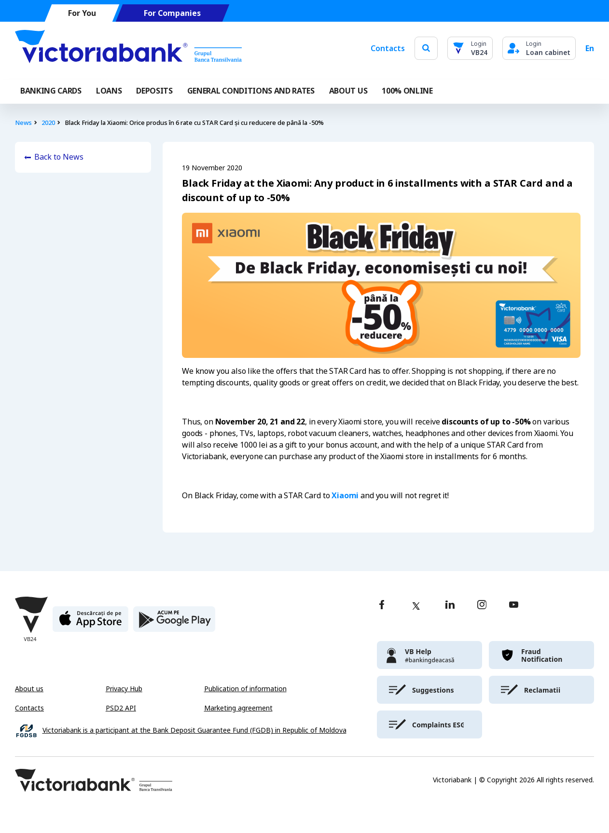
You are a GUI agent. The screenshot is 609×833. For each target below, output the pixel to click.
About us (29, 689)
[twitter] (416, 606)
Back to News (58, 157)
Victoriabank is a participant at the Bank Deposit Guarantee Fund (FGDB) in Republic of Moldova (194, 730)
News (23, 122)
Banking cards (51, 90)
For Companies (172, 13)
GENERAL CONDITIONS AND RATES (251, 90)
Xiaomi (345, 495)
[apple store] (90, 623)
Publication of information (245, 689)
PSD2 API (121, 708)
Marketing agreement (238, 708)
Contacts (388, 48)
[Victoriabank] (128, 48)
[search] (426, 48)
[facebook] (382, 605)
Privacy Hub (124, 689)
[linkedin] (450, 605)
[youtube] (514, 605)
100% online (407, 90)
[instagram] (481, 605)
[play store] (174, 623)
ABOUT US (348, 90)
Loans (109, 90)
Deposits (154, 90)
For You (82, 13)
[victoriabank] (429, 655)
